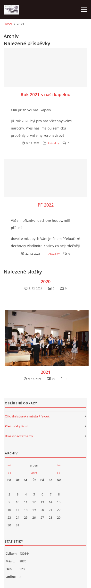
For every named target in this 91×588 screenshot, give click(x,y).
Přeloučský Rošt (16, 426)
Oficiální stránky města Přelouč (27, 416)
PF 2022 (46, 204)
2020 (45, 281)
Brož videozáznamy (19, 436)
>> (58, 465)
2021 (45, 372)
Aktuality (53, 143)
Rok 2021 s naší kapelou (45, 94)
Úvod (8, 24)
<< (9, 465)
